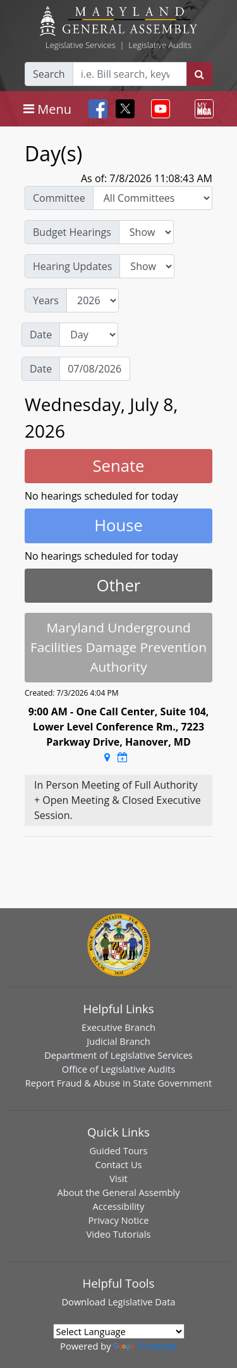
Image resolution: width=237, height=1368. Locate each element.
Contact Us (118, 1164)
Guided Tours (118, 1150)
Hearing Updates (72, 266)
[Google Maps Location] (107, 757)
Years (46, 300)
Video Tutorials (119, 1234)
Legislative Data (142, 1301)
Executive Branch (118, 1027)
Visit (118, 1178)
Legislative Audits (159, 45)
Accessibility (119, 1206)
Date (41, 335)
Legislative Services (81, 45)
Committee (59, 198)
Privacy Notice (118, 1220)
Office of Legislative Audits (118, 1069)
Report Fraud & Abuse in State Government (118, 1082)
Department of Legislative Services (118, 1055)
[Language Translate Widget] (119, 1331)
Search (49, 74)
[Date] (94, 369)
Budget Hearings (72, 232)
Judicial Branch (118, 1041)
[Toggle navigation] (47, 109)
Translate (144, 1346)
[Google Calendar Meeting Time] (123, 757)
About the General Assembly (118, 1192)
